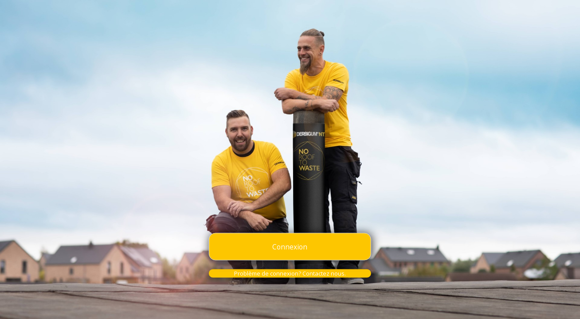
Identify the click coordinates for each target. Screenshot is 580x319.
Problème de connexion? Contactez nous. (290, 273)
